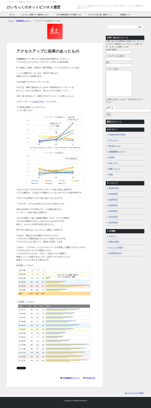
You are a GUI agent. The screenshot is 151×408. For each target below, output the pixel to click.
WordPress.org (115, 253)
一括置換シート (125, 15)
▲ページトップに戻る (134, 393)
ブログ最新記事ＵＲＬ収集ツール (68, 15)
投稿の (114, 242)
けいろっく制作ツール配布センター (35, 15)
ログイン (112, 236)
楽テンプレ (113, 163)
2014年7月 (113, 200)
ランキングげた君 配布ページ (100, 15)
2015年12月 (114, 188)
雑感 (111, 174)
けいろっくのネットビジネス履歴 (33, 7)
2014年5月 (113, 211)
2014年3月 (113, 217)
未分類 (112, 157)
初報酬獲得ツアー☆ (71, 378)
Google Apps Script (117, 134)
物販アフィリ (114, 169)
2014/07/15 (90, 378)
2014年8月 (113, 194)
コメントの (116, 247)
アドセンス (113, 140)
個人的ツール (114, 146)
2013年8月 (113, 222)
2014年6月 (113, 205)
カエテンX (38, 102)
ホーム (12, 15)
